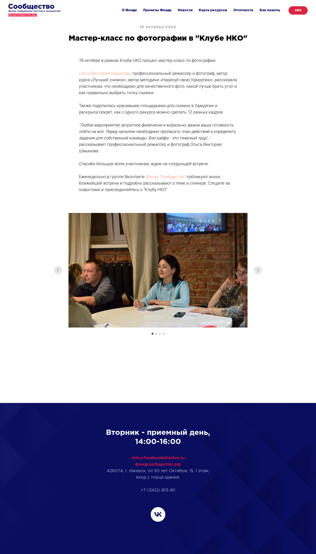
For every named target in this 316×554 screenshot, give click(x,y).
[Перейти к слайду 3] (160, 334)
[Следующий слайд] (258, 270)
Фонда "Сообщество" (165, 176)
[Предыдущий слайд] (58, 270)
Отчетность (243, 10)
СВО (298, 10)
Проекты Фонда (157, 10)
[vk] (158, 514)
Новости (185, 10)
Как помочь (270, 10)
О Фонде (129, 10)
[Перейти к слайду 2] (156, 334)
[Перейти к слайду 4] (163, 334)
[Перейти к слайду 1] (152, 334)
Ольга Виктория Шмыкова (105, 73)
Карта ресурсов (213, 10)
